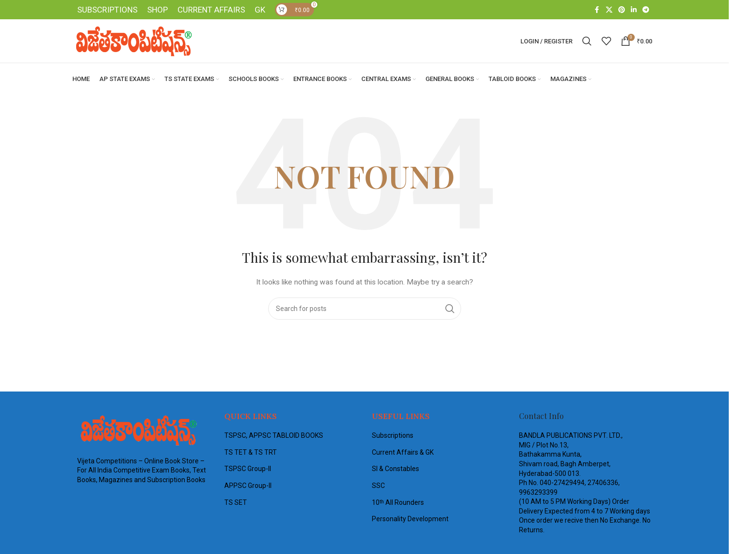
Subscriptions (392, 436)
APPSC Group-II (248, 486)
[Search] (587, 42)
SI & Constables (395, 469)
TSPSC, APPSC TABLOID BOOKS (273, 436)
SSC (378, 486)
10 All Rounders (398, 503)
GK (260, 10)
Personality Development (410, 520)
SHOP (157, 10)
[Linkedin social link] (634, 10)
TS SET (235, 503)
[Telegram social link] (646, 10)
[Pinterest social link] (621, 10)
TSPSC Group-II (247, 469)
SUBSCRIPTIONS (107, 10)
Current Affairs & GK (403, 453)
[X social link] (609, 10)
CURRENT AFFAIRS (211, 10)
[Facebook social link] (597, 10)
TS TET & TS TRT (250, 453)
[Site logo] (132, 41)
